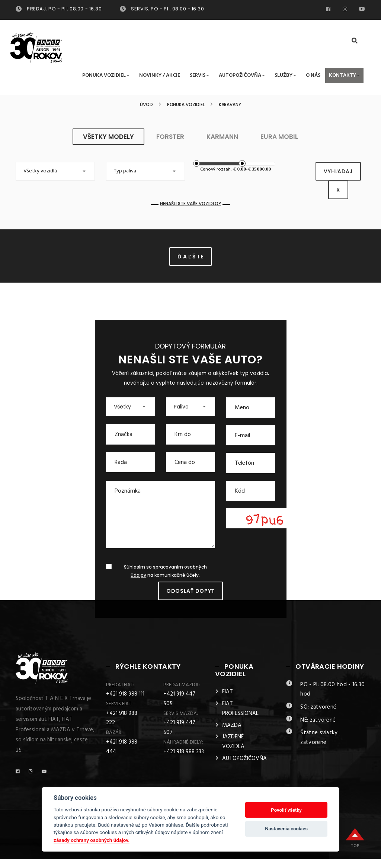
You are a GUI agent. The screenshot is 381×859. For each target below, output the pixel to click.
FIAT (227, 691)
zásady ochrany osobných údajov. (91, 840)
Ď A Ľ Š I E (190, 256)
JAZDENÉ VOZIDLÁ (233, 741)
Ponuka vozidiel (105, 75)
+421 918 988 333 (183, 751)
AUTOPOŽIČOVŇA (244, 758)
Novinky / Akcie (159, 75)
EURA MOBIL (279, 136)
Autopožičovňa (242, 75)
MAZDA (231, 725)
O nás (313, 75)
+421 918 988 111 (125, 694)
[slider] (196, 163)
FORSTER (170, 136)
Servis (199, 75)
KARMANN (222, 136)
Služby (285, 75)
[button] (55, 171)
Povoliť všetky (286, 810)
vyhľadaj (338, 171)
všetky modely (108, 136)
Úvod (146, 104)
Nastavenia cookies (286, 828)
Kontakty (344, 75)
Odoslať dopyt (190, 591)
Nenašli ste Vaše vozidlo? (190, 203)
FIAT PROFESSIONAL (240, 708)
